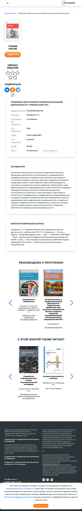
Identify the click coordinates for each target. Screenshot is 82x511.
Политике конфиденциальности (18, 497)
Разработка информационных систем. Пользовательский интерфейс (28, 380)
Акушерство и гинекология (28, 301)
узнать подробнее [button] (50, 151)
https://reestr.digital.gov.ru (52, 465)
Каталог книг (10, 13)
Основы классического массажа (53, 377)
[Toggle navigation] (7, 3)
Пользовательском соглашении (20, 489)
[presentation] (10, 303)
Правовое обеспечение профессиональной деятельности (43, 13)
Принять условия (41, 505)
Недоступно (13, 54)
